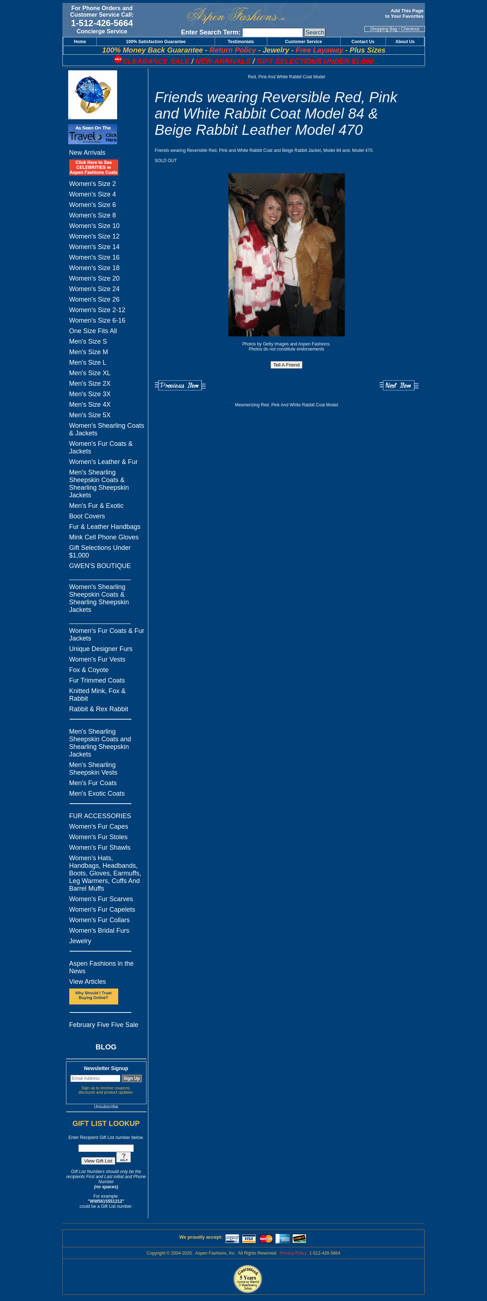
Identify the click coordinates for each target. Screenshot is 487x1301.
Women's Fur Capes (98, 826)
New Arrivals (87, 152)
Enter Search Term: (211, 32)
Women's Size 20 (94, 278)
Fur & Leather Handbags (105, 526)
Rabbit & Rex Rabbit (98, 709)
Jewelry (80, 941)
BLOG (106, 1047)
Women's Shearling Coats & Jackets (106, 429)
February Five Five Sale (104, 1024)
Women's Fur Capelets (102, 909)
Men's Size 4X (90, 404)
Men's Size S (88, 341)
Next (399, 385)
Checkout (410, 29)
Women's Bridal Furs (99, 930)
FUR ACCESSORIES (100, 816)
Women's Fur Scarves (101, 899)
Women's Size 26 (94, 299)
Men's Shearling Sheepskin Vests (93, 768)
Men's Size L (87, 362)
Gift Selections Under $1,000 (100, 551)
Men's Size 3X (90, 394)
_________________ (100, 576)
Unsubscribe (106, 1106)
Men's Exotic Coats (97, 793)
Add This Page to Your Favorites (405, 13)
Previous (180, 385)
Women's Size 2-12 (97, 310)
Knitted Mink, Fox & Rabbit (97, 694)
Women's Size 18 (94, 268)
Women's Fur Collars (99, 920)
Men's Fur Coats (93, 783)
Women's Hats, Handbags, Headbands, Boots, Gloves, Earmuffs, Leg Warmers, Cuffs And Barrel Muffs (105, 873)
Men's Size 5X (90, 415)
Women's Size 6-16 (97, 320)
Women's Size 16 (94, 257)
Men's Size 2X (90, 383)
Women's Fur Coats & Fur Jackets (106, 634)
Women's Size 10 (94, 225)
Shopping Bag (383, 29)
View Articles (87, 981)
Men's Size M (88, 352)
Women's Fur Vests (97, 659)
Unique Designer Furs (101, 648)
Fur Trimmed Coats (97, 680)
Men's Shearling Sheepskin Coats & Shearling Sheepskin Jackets (99, 484)
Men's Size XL (90, 373)
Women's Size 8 (92, 215)
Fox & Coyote (89, 670)
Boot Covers (87, 516)
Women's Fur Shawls (100, 847)
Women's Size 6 (92, 204)
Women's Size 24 (94, 289)
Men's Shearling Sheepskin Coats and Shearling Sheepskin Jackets (100, 743)
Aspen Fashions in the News (101, 967)
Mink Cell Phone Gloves (104, 537)
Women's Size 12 (94, 236)
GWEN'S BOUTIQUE (100, 565)
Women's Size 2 (92, 183)
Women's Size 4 (92, 194)
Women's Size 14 (94, 246)
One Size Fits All (93, 331)
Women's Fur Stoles (98, 837)
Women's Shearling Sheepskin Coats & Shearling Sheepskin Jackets (99, 598)
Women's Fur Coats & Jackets (101, 447)
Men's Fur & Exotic (96, 505)
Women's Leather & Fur (103, 461)
